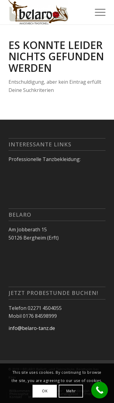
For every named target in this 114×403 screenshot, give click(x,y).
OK (44, 391)
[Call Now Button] (99, 390)
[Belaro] (47, 12)
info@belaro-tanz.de (32, 328)
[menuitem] (97, 12)
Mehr (71, 391)
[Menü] (97, 12)
